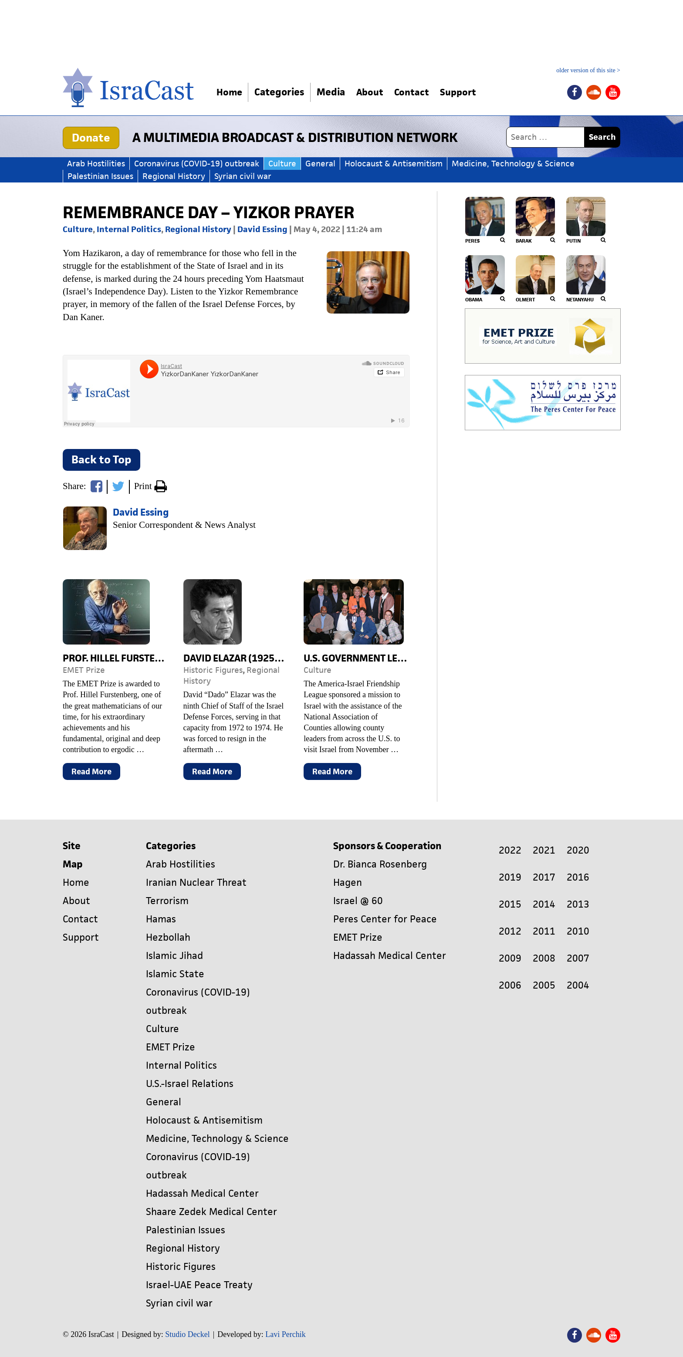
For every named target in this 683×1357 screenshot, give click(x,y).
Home (230, 92)
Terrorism (167, 901)
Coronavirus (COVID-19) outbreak (196, 163)
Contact (418, 92)
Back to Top (101, 459)
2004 (578, 985)
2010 (578, 931)
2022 (510, 850)
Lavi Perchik (285, 1334)
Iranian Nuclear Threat (196, 882)
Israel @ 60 (358, 901)
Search (602, 137)
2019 (510, 877)
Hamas (161, 919)
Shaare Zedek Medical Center (211, 1211)
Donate (91, 138)
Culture (282, 163)
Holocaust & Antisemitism (394, 163)
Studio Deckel (187, 1334)
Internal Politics (129, 229)
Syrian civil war (242, 176)
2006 (510, 985)
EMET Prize (84, 670)
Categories (281, 92)
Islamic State (175, 974)
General (320, 163)
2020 (578, 850)
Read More (95, 773)
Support (467, 92)
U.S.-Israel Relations (189, 1083)
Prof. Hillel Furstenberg (124, 658)
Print (150, 487)
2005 (544, 985)
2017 (544, 877)
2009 (510, 958)
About (374, 92)
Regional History (173, 176)
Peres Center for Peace (385, 919)
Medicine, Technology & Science (513, 163)
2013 (578, 904)
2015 (510, 904)
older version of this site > (588, 71)
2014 (544, 904)
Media (333, 92)
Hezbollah (168, 937)
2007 (578, 958)
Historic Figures (213, 670)
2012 (510, 931)
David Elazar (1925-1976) (243, 658)
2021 (544, 850)
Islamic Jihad (174, 955)
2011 (544, 931)
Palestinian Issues (100, 176)
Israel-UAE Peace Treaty (199, 1285)
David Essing (262, 229)
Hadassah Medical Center (202, 1193)
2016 (578, 877)
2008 (544, 958)
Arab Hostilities (96, 163)
